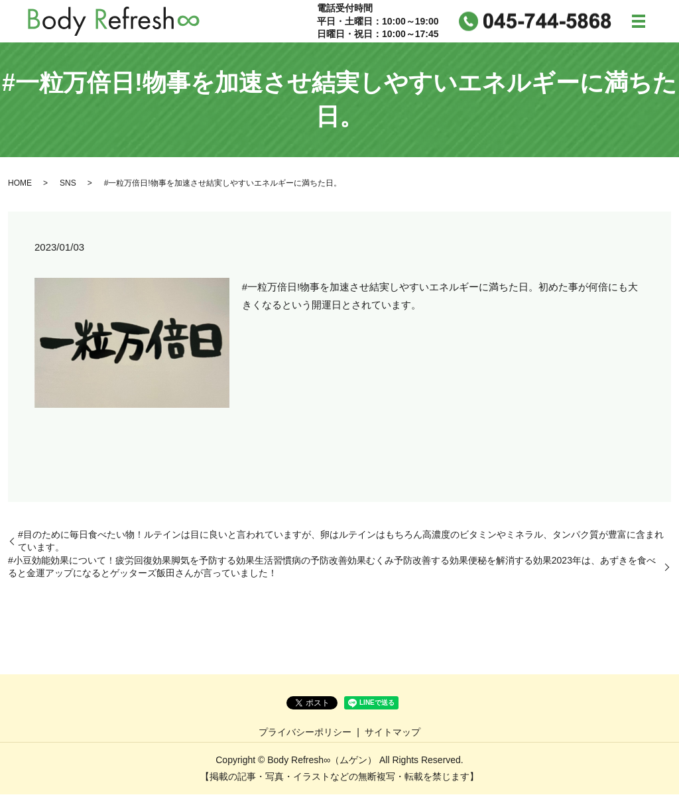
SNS (68, 183)
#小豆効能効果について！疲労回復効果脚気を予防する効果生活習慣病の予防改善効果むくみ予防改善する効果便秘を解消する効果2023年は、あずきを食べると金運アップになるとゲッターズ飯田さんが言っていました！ (332, 568)
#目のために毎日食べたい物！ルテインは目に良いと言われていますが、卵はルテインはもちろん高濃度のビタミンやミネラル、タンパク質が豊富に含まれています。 (341, 541)
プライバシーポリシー (305, 732)
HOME (20, 183)
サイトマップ (392, 732)
